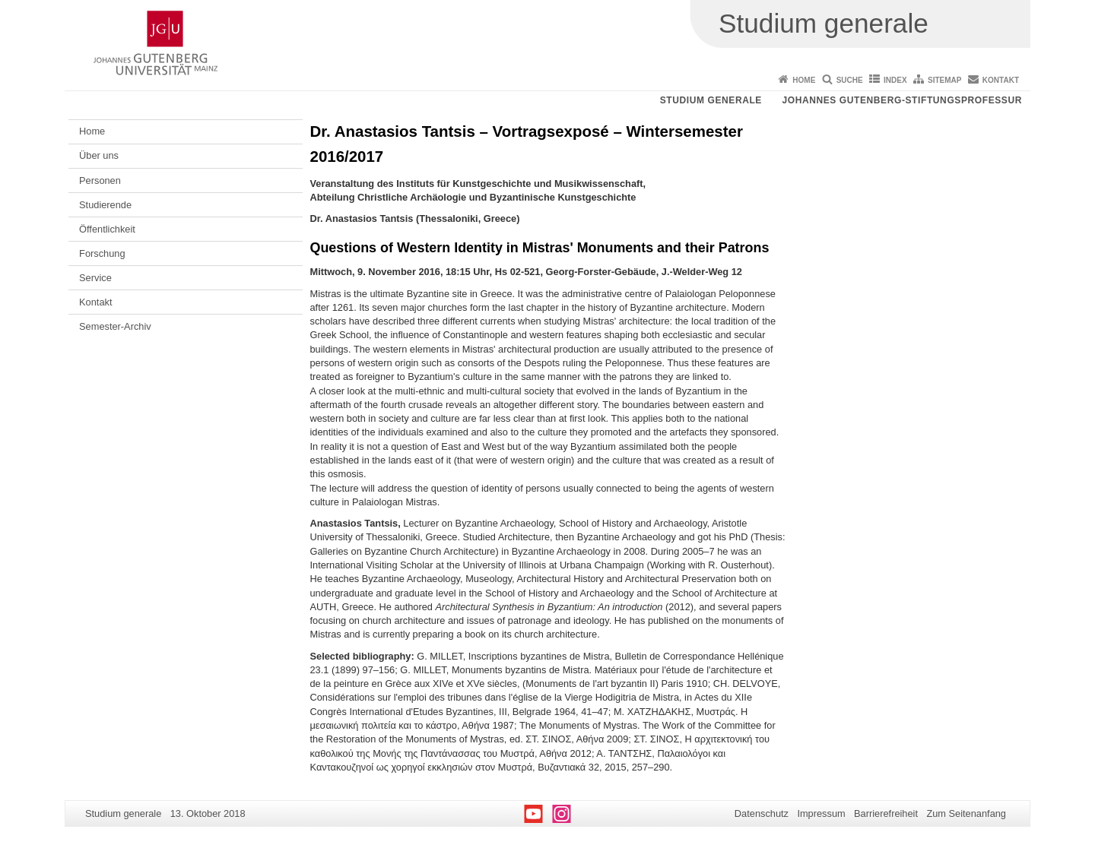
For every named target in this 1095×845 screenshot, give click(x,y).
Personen (100, 180)
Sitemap (944, 80)
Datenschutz (762, 813)
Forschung (102, 253)
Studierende (105, 204)
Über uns (99, 155)
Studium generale (711, 100)
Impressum (821, 813)
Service (95, 277)
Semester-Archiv (115, 326)
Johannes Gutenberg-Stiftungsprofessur (902, 100)
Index (895, 80)
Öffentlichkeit (107, 229)
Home (803, 80)
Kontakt (1000, 80)
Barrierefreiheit (886, 813)
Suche (849, 80)
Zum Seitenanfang (966, 813)
